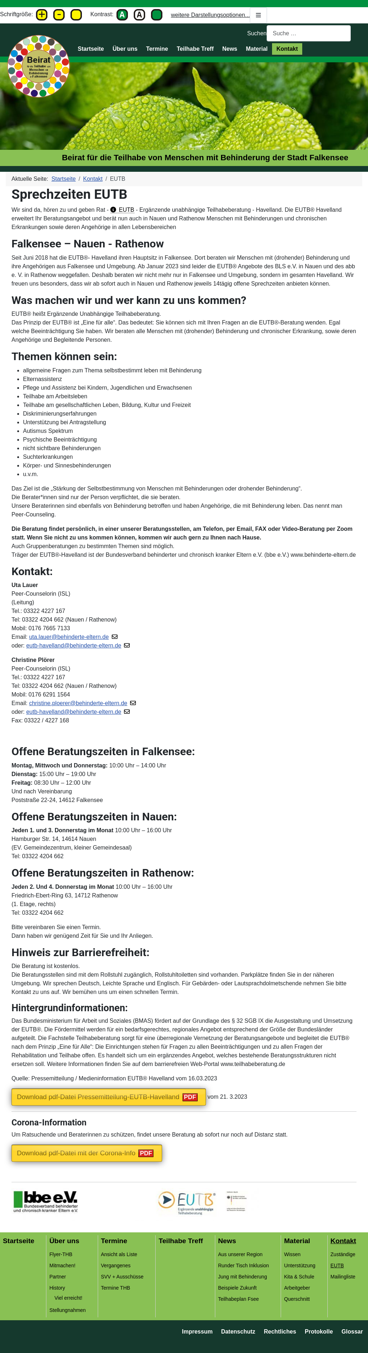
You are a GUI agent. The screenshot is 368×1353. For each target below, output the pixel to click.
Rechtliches (280, 1332)
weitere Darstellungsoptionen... (219, 15)
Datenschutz (238, 1332)
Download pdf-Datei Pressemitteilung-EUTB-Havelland (98, 1097)
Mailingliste (343, 1277)
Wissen (292, 1254)
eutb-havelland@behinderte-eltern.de (73, 645)
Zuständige (343, 1254)
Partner (57, 1277)
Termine (157, 49)
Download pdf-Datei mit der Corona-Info (76, 1153)
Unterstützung (299, 1265)
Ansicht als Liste (119, 1254)
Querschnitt (297, 1299)
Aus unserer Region (240, 1254)
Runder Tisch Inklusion (243, 1265)
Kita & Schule (299, 1277)
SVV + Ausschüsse (122, 1277)
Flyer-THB (60, 1254)
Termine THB (115, 1288)
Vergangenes (116, 1265)
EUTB (126, 210)
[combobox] (309, 33)
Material (256, 49)
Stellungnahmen (67, 1310)
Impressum (197, 1332)
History (57, 1288)
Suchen (257, 33)
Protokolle (319, 1332)
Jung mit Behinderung (242, 1277)
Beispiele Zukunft (237, 1288)
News (229, 49)
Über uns (124, 49)
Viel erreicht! (68, 1298)
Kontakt (287, 49)
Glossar (352, 1332)
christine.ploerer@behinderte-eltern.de (78, 703)
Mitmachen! (62, 1265)
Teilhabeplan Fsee (238, 1299)
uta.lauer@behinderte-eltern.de (69, 637)
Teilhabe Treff (195, 49)
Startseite (91, 49)
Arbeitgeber (297, 1288)
